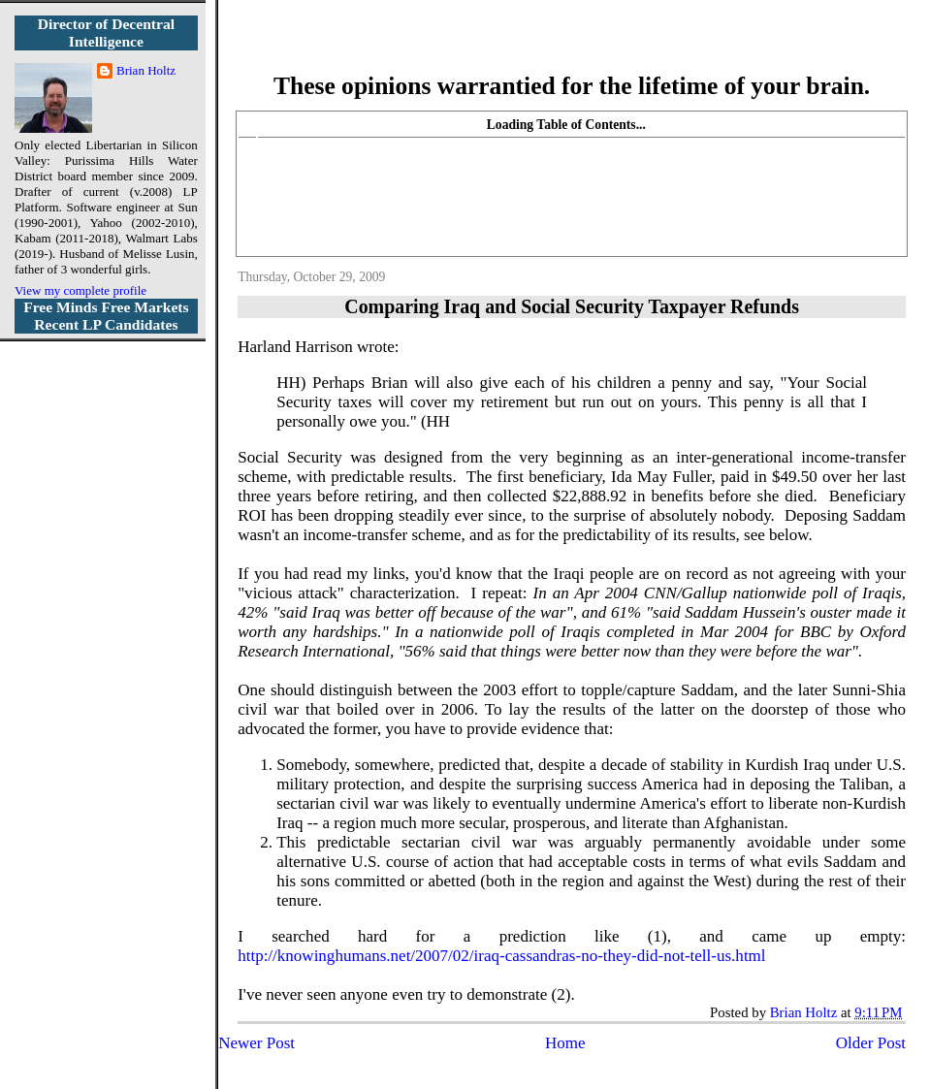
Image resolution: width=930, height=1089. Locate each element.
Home (565, 1043)
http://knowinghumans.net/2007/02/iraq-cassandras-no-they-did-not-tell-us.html (501, 955)
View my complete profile (80, 290)
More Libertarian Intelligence (571, 48)
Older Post (871, 1043)
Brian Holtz (146, 70)
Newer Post (256, 1043)
